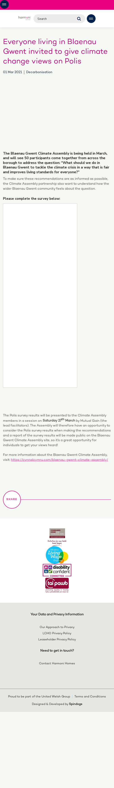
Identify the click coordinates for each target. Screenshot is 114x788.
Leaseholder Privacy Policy (57, 639)
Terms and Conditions (90, 696)
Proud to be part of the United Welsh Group (39, 696)
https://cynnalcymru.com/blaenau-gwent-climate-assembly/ (59, 460)
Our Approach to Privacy (57, 627)
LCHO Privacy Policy (57, 633)
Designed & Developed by (57, 704)
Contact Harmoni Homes (57, 663)
